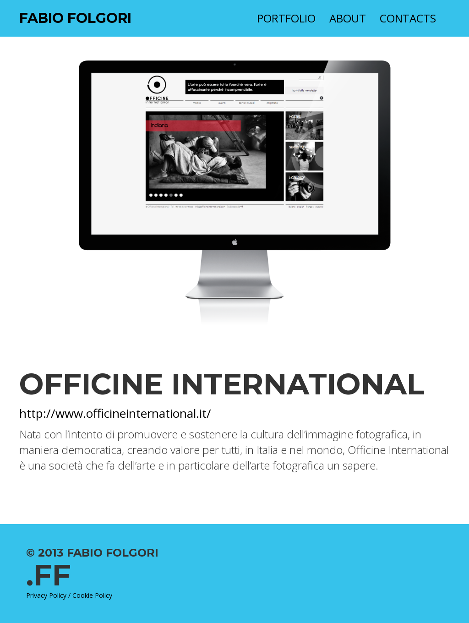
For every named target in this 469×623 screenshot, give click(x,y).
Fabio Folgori (75, 18)
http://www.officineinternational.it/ (115, 413)
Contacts (408, 18)
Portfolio (286, 18)
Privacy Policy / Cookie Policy (69, 595)
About (347, 18)
